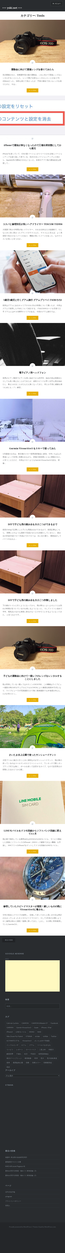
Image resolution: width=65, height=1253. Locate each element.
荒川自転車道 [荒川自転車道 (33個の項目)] (52, 1058)
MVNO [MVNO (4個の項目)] (31, 1032)
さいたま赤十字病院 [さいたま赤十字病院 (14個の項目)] (42, 1041)
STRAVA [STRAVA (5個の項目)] (29, 1036)
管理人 (7, 1205)
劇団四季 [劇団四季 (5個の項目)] (10, 1054)
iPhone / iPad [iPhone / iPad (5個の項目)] (46, 1027)
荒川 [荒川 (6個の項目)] (42, 1058)
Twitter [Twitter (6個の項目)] (54, 1036)
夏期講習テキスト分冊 (13, 1162)
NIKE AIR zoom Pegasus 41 (15, 1166)
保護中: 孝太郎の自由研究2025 (16, 1157)
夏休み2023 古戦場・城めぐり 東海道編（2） (21, 1175)
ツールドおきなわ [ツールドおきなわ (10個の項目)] (44, 1045)
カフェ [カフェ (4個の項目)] (23, 1045)
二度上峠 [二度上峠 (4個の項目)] (42, 1049)
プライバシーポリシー (13, 1201)
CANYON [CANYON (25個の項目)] (25, 1023)
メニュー (58, 3)
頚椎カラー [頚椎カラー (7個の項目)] (36, 1063)
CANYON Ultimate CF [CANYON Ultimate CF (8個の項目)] (39, 1023)
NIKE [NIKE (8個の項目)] (39, 1032)
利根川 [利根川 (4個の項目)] (51, 1049)
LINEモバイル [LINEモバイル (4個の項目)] (21, 1032)
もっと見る (32, 90)
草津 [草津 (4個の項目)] (36, 1058)
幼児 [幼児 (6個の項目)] (26, 1054)
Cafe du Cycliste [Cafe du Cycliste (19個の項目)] (13, 1023)
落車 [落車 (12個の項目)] (8, 1063)
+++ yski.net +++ (12, 7)
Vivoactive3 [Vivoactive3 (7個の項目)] (26, 1041)
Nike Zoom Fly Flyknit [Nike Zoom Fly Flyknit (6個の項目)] (15, 1036)
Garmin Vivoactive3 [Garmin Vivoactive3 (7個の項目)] (23, 1027)
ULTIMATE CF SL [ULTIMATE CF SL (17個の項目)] (13, 1041)
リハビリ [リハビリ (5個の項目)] (10, 1049)
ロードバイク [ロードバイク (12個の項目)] (31, 1049)
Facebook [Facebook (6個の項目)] (54, 1023)
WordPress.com (50, 1227)
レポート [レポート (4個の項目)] (19, 1049)
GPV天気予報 (10, 1192)
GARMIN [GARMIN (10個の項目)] (10, 1027)
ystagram (8, 1196)
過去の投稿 (9, 940)
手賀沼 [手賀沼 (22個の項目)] (33, 1054)
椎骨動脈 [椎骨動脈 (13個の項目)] (28, 1058)
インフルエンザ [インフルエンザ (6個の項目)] (12, 1045)
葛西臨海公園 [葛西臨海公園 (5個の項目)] (18, 1063)
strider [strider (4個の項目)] (37, 1036)
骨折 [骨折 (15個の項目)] (8, 1067)
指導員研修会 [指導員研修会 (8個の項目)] (43, 1054)
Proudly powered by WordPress (20, 1227)
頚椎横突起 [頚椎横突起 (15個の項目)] (48, 1063)
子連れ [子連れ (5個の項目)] (18, 1054)
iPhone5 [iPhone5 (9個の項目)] (10, 1032)
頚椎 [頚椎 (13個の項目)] (27, 1063)
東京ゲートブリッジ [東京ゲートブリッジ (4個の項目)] (14, 1058)
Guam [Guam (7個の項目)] (36, 1027)
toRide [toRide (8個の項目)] (45, 1036)
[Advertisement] (32, 976)
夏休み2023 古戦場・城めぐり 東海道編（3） (21, 1171)
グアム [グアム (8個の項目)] (31, 1045)
